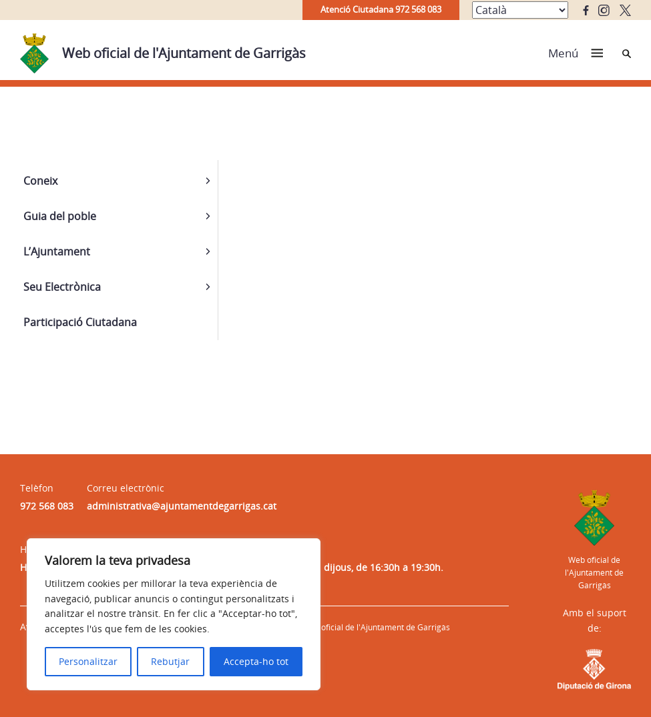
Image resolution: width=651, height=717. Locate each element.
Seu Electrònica (62, 286)
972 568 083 (46, 506)
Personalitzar (88, 661)
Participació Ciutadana (80, 322)
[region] (173, 614)
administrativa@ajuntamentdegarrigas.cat (181, 506)
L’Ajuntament (56, 251)
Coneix (40, 180)
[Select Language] (520, 10)
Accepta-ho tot (256, 661)
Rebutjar (170, 661)
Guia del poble (59, 216)
